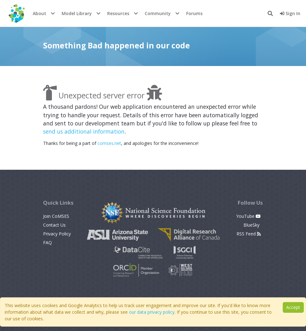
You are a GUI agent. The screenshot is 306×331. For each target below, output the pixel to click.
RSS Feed (248, 234)
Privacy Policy (57, 234)
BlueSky (252, 225)
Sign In (290, 13)
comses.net (109, 143)
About (39, 13)
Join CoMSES (56, 216)
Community (158, 13)
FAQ (47, 242)
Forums (194, 13)
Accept (293, 307)
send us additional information (84, 131)
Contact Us (54, 225)
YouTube (248, 216)
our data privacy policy (152, 312)
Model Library (77, 13)
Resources (118, 13)
